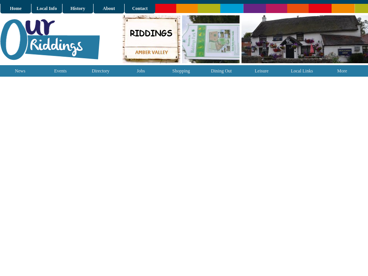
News (20, 71)
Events (60, 71)
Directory (101, 71)
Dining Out (221, 71)
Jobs (141, 71)
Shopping (181, 71)
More (342, 71)
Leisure (262, 71)
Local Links (302, 71)
